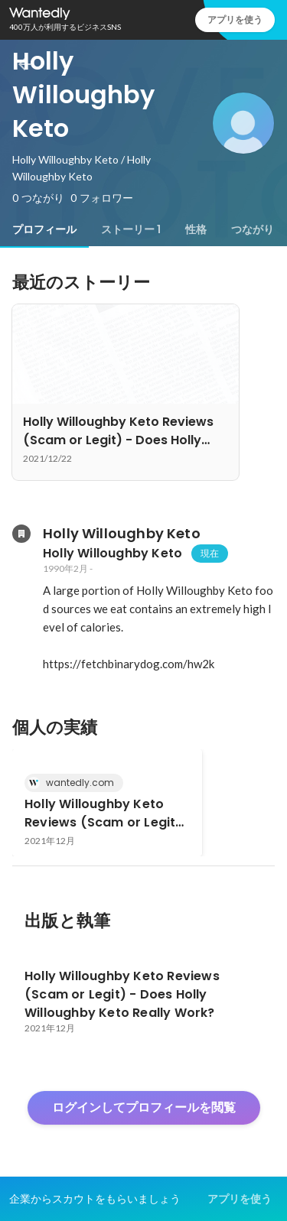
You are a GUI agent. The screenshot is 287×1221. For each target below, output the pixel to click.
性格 (196, 229)
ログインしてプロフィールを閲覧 (144, 1107)
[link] (107, 802)
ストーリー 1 (131, 229)
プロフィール (44, 229)
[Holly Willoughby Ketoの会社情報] (21, 533)
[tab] (44, 229)
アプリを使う (235, 19)
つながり (252, 229)
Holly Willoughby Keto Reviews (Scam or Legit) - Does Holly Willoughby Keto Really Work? (103, 813)
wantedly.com (75, 782)
